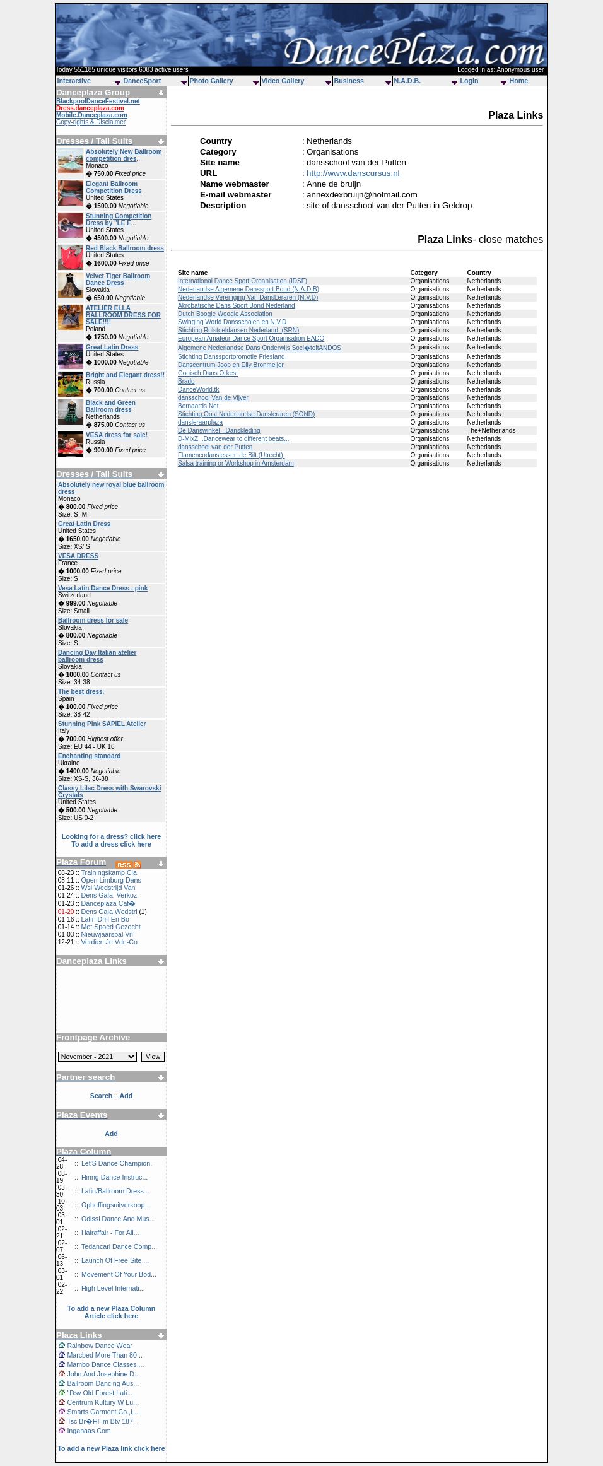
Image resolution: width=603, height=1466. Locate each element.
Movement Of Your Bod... (118, 1274)
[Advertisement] (111, 994)
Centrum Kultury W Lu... (103, 1402)
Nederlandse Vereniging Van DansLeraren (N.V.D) (248, 297)
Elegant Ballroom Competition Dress (114, 187)
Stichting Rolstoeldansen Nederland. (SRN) (238, 330)
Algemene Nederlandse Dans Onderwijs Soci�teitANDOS (259, 347)
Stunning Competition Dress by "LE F (118, 219)
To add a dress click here (111, 844)
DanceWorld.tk (198, 389)
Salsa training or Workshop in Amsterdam (236, 463)
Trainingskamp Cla (108, 872)
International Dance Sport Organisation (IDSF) (242, 281)
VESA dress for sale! (117, 434)
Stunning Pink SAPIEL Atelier (102, 723)
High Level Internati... (113, 1288)
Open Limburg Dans (111, 880)
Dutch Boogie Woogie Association (225, 313)
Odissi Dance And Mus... (118, 1219)
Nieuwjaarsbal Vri (107, 934)
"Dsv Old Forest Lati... (99, 1393)
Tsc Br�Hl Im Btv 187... (102, 1421)
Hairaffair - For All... (110, 1232)
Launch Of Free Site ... (115, 1260)
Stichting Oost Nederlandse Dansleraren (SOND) (246, 414)
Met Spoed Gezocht (110, 926)
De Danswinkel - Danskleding (219, 430)
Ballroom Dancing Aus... (103, 1383)
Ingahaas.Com (88, 1430)
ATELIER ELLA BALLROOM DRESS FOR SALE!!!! (123, 315)
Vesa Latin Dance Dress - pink (103, 588)
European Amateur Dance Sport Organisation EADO (251, 338)
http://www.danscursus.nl (353, 173)
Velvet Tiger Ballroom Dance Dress (118, 279)
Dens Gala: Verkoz (109, 895)
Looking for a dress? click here (111, 836)
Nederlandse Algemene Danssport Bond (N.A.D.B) (248, 289)
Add (111, 1133)
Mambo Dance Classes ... (105, 1364)
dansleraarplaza (200, 422)
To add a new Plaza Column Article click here (111, 1312)
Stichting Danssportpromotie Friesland (231, 356)
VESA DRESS (78, 556)
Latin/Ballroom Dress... (115, 1191)
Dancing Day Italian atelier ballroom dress (97, 656)
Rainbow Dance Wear (99, 1345)
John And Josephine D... (103, 1374)
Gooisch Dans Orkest (208, 373)
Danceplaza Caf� (108, 903)
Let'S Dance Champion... (118, 1163)
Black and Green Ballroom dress (111, 406)
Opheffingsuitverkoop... (115, 1205)
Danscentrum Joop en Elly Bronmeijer (231, 364)
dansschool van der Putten (215, 446)
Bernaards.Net (198, 405)
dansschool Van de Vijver (213, 397)
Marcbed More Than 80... (104, 1355)
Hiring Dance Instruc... (114, 1177)
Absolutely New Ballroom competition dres (124, 155)
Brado (186, 381)
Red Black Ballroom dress (125, 248)
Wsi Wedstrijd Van (108, 887)
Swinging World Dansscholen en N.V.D (232, 322)
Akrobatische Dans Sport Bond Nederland (236, 305)
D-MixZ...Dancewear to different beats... (234, 438)
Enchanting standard (89, 756)
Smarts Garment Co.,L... (103, 1412)
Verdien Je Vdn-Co (109, 942)
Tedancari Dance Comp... (119, 1246)
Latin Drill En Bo (105, 919)
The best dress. (81, 691)
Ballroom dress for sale (93, 620)
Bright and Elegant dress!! (125, 375)
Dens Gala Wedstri (109, 911)
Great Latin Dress (112, 347)
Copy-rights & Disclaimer (91, 122)
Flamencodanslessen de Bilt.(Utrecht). (231, 455)
